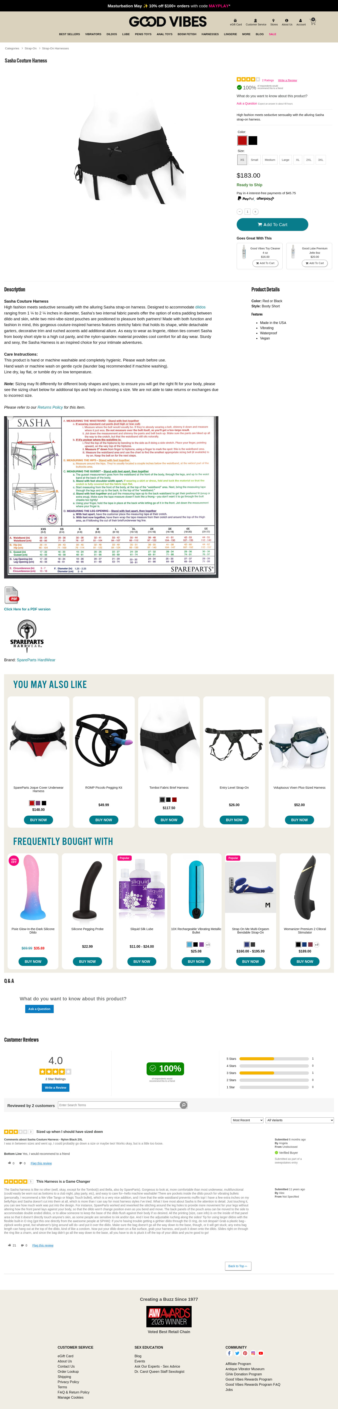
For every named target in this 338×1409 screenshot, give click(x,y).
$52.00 (299, 805)
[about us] (286, 22)
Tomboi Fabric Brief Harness (169, 788)
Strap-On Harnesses (55, 48)
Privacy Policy (68, 1382)
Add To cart (272, 224)
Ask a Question (247, 103)
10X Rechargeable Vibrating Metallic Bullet (196, 930)
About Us (65, 1361)
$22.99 (87, 946)
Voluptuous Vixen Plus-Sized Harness (299, 788)
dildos (200, 307)
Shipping (64, 1377)
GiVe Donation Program (243, 1374)
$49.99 (104, 805)
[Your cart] (312, 22)
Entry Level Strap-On (234, 788)
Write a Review (287, 80)
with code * (169, 5)
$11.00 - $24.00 (142, 946)
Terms (62, 1387)
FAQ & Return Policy (73, 1392)
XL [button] (298, 160)
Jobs (229, 1389)
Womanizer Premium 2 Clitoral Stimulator (305, 930)
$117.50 (169, 808)
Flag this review (41, 1163)
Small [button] (254, 160)
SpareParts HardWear (36, 659)
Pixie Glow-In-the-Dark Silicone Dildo (33, 930)
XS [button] (242, 160)
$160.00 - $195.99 (250, 951)
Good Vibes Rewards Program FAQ (252, 1384)
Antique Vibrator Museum (244, 1369)
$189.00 (305, 951)
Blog (138, 1356)
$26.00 (234, 805)
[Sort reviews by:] (247, 1120)
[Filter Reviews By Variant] (300, 1120)
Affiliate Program (238, 1364)
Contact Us (66, 1366)
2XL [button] (308, 160)
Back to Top (238, 1266)
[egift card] (235, 22)
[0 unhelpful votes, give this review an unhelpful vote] (21, 1163)
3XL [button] (320, 160)
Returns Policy (50, 407)
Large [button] (285, 160)
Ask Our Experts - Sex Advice (157, 1366)
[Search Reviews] (122, 1105)
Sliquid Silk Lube (141, 929)
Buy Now (38, 820)
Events (140, 1361)
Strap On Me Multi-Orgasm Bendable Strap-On (250, 930)
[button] (242, 140)
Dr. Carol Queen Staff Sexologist (159, 1371)
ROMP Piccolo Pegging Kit (103, 788)
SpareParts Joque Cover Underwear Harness (39, 789)
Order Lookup (68, 1371)
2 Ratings (268, 80)
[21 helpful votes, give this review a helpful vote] (11, 1245)
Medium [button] (270, 160)
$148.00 (38, 809)
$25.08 (196, 951)
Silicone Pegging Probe (87, 929)
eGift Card (65, 1356)
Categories (12, 48)
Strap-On (31, 48)
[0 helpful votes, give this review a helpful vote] (10, 1163)
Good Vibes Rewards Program (248, 1379)
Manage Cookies (70, 1397)
